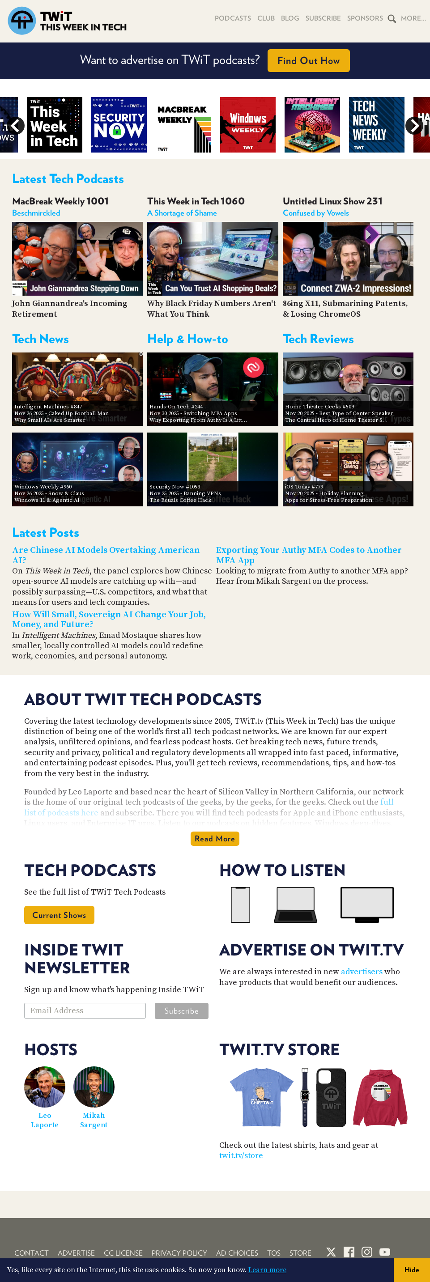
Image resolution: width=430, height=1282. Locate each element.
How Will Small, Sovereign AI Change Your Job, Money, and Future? (109, 620)
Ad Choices (237, 1253)
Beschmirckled (36, 212)
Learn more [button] (267, 1269)
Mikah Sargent (93, 1120)
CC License (123, 1253)
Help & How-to (187, 338)
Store (300, 1253)
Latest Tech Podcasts (68, 178)
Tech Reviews (318, 338)
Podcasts (233, 18)
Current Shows (59, 915)
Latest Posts (45, 532)
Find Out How (308, 60)
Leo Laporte (45, 1120)
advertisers (362, 972)
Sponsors (365, 18)
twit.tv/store (241, 1155)
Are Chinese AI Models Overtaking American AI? (106, 555)
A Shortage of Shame (182, 212)
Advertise (76, 1253)
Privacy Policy (179, 1253)
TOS (274, 1253)
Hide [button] (411, 1269)
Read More (215, 838)
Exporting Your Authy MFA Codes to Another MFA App (309, 555)
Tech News (40, 338)
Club (266, 18)
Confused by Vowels (316, 212)
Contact (31, 1253)
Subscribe (323, 18)
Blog (290, 18)
